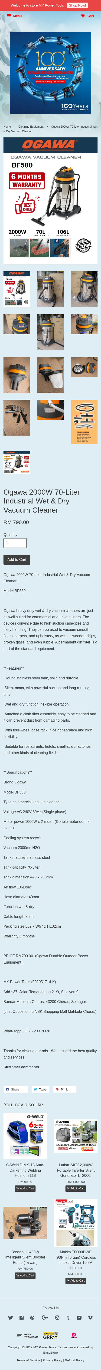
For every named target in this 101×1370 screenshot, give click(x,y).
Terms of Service (28, 1360)
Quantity (10, 535)
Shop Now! (77, 5)
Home (7, 126)
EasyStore (50, 1352)
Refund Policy (75, 1360)
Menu (14, 15)
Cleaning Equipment (30, 126)
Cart (87, 15)
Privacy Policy (52, 1360)
